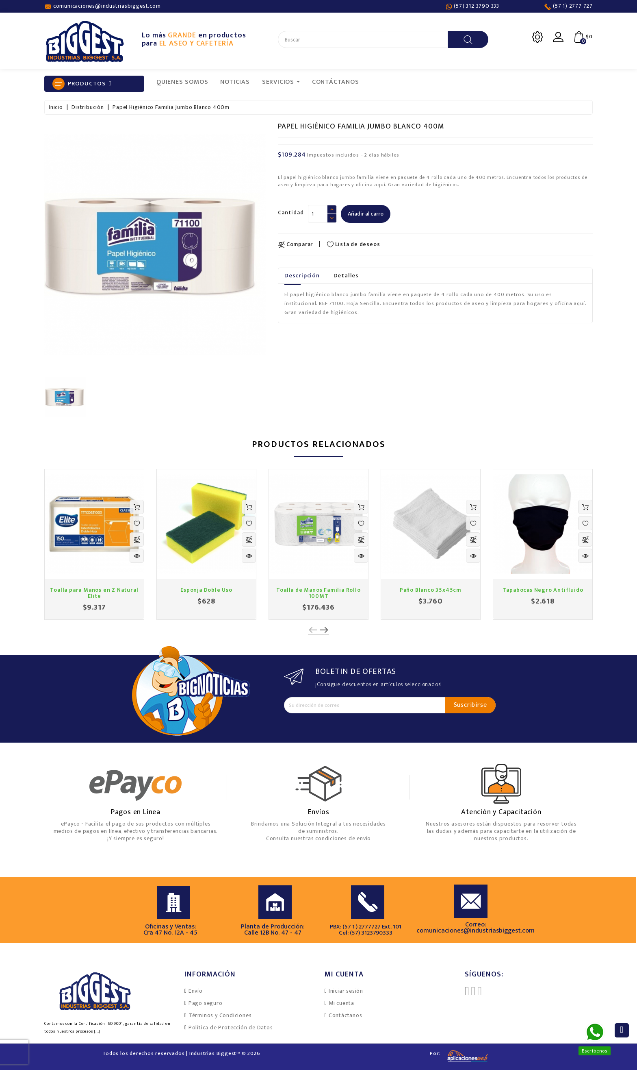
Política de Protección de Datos (230, 1027)
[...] (97, 1031)
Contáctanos (345, 1015)
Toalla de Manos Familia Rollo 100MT (318, 593)
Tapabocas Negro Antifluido (543, 590)
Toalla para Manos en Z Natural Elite (94, 593)
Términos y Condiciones (220, 1015)
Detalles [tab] (346, 275)
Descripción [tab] (302, 275)
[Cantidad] (317, 214)
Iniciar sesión (346, 991)
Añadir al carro (366, 213)
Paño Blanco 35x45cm (431, 590)
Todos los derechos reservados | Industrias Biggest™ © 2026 (181, 1053)
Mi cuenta (341, 1003)
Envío (195, 991)
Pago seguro (205, 1003)
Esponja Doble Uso (206, 590)
